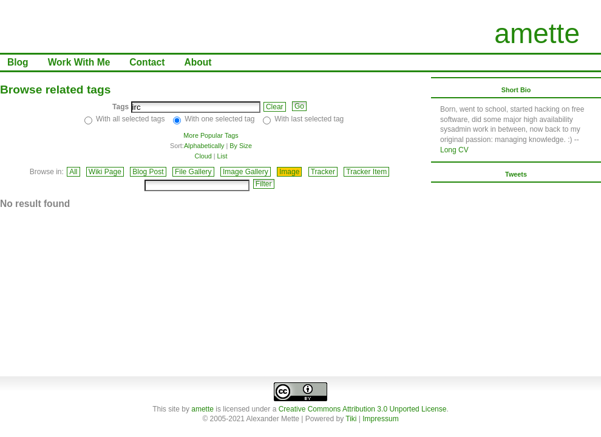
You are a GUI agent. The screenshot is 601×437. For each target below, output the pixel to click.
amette (537, 33)
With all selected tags (130, 119)
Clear (275, 107)
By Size (240, 145)
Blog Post (147, 172)
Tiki (350, 419)
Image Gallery (245, 172)
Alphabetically (204, 145)
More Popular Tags (210, 135)
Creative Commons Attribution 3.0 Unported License (363, 409)
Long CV (454, 150)
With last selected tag (309, 119)
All (73, 172)
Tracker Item (366, 172)
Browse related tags (55, 89)
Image (289, 172)
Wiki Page (105, 172)
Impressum (380, 419)
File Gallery (193, 172)
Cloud (203, 156)
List (222, 156)
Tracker (323, 172)
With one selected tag (219, 119)
